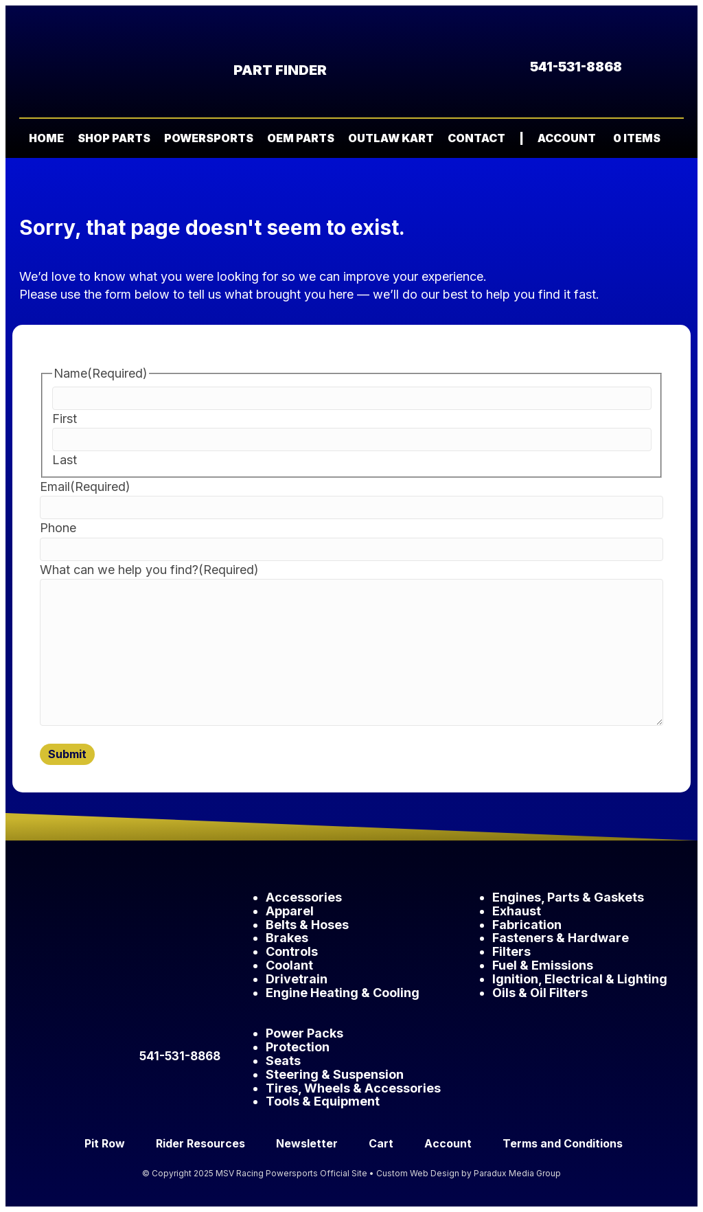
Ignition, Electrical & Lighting (579, 979)
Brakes (287, 937)
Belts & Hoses (307, 924)
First (64, 418)
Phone (58, 528)
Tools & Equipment (323, 1101)
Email (85, 486)
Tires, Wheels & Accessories (353, 1088)
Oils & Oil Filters (540, 992)
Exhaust (516, 911)
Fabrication (527, 924)
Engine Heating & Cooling (342, 992)
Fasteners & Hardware (560, 937)
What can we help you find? (149, 569)
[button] (674, 139)
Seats (283, 1060)
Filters (511, 951)
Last (64, 460)
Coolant (289, 965)
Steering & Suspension (335, 1074)
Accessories (304, 897)
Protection (298, 1047)
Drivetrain (296, 979)
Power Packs (304, 1033)
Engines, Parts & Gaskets (568, 897)
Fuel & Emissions (542, 965)
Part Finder (280, 70)
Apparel (290, 911)
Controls (292, 951)
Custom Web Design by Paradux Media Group (468, 1173)
